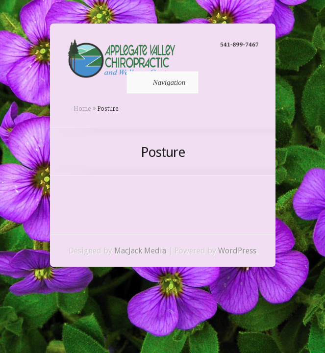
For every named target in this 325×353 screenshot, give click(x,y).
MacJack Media (140, 250)
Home (82, 108)
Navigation (161, 82)
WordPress (237, 250)
